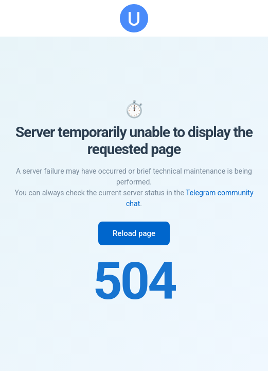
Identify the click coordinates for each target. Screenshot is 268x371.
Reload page (134, 233)
